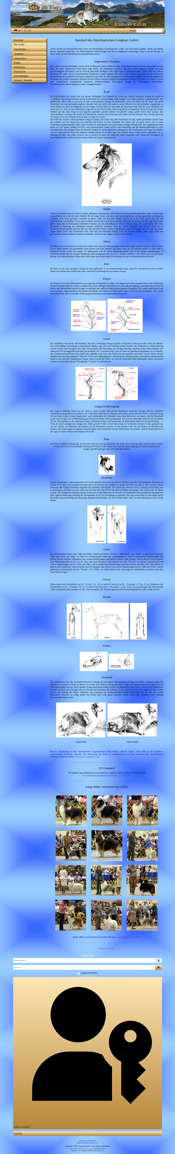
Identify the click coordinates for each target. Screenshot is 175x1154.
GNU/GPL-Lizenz (88, 1148)
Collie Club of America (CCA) (87, 757)
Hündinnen (19, 67)
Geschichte (20, 49)
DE (17, 31)
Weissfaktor (20, 58)
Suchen (133, 30)
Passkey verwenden (87, 1053)
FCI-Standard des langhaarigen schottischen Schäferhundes (106, 775)
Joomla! (71, 1148)
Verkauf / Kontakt (23, 80)
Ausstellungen (21, 75)
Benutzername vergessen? (87, 1142)
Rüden (17, 62)
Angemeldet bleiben (89, 973)
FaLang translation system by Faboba (107, 948)
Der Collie (19, 44)
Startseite (18, 40)
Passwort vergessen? (87, 1140)
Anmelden (18, 1133)
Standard (18, 53)
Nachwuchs (20, 71)
